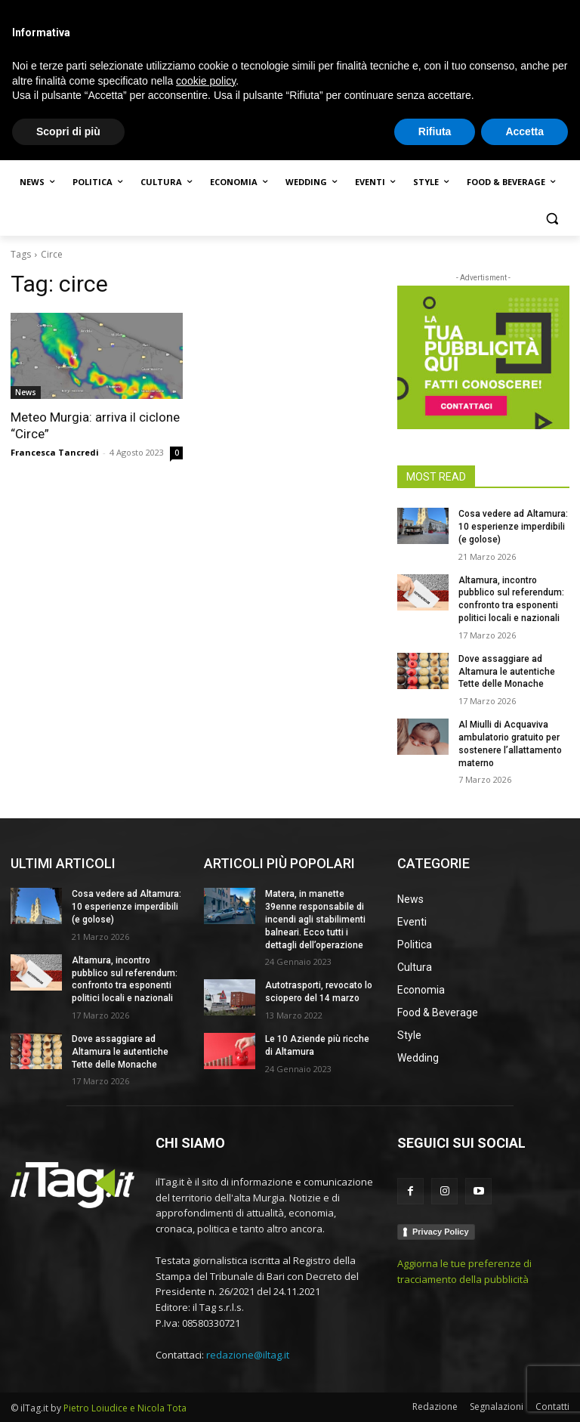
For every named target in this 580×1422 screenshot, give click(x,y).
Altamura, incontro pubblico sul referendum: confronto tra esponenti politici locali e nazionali (124, 979)
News (25, 392)
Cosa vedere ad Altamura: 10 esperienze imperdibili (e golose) (513, 527)
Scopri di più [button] (68, 1392)
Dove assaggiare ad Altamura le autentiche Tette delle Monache (506, 672)
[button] (551, 218)
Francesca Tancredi (55, 452)
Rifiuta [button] (435, 1392)
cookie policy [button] (206, 1342)
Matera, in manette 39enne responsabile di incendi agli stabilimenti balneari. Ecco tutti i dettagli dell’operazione (315, 919)
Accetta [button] (524, 1392)
